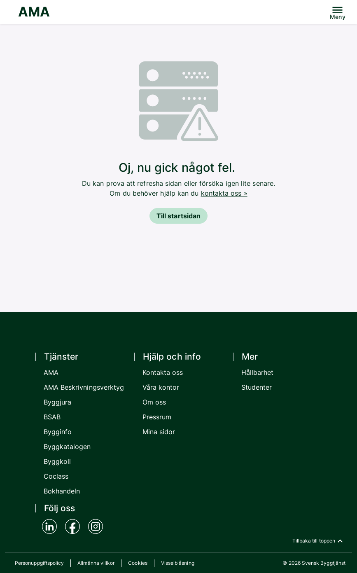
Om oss (154, 402)
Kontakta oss (162, 372)
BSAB (52, 417)
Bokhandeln (62, 491)
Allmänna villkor (95, 563)
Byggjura (58, 402)
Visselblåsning (177, 563)
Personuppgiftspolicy (39, 563)
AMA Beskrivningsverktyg (84, 387)
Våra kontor (161, 387)
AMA (34, 12)
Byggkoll (57, 461)
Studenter (256, 387)
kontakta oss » (224, 193)
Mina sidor (158, 432)
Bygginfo (58, 432)
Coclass (56, 476)
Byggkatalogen (67, 446)
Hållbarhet (257, 372)
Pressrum (157, 417)
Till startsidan (178, 216)
